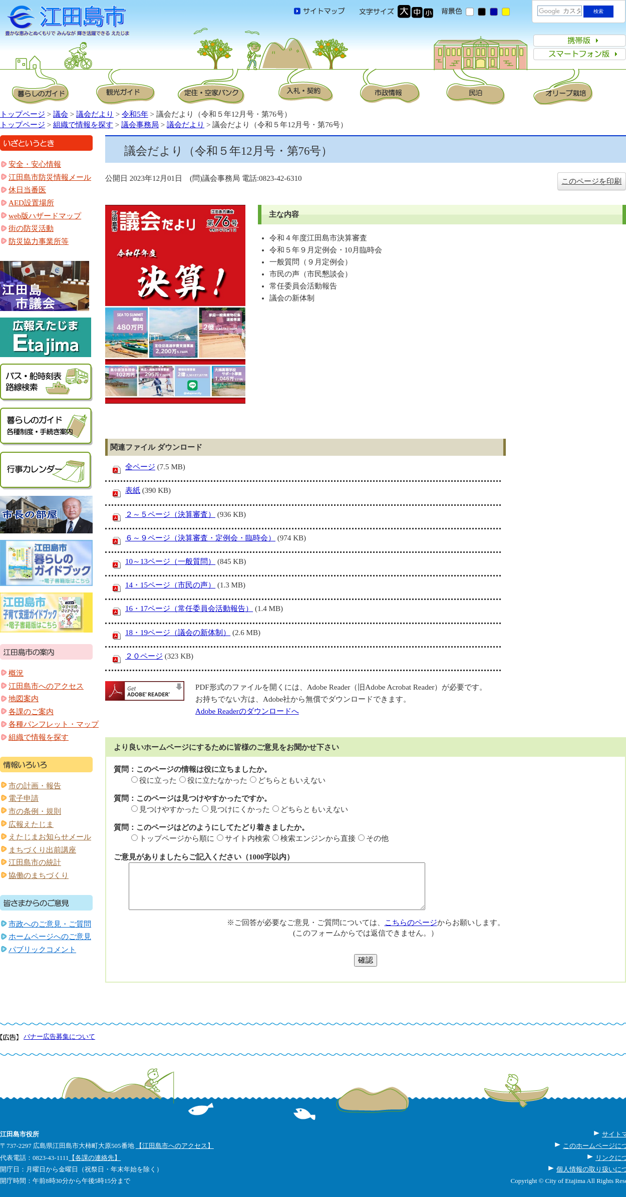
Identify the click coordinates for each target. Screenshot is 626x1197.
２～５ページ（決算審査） (170, 514)
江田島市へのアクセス (46, 686)
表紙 (132, 490)
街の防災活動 (31, 228)
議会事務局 (140, 125)
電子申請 (24, 798)
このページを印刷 (591, 181)
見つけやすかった (169, 809)
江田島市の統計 (35, 862)
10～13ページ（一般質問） (170, 561)
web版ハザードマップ (45, 216)
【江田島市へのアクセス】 (175, 1145)
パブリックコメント (42, 950)
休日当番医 (27, 190)
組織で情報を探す (83, 125)
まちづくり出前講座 (42, 850)
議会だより (95, 114)
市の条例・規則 (35, 811)
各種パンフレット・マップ (54, 724)
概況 (16, 673)
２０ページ (144, 656)
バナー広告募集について (59, 1036)
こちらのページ (411, 923)
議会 (60, 114)
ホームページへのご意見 (50, 937)
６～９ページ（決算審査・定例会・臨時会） (200, 538)
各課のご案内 (31, 712)
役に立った (158, 780)
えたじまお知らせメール (50, 837)
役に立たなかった (217, 780)
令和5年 (135, 114)
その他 (377, 838)
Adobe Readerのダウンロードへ (247, 711)
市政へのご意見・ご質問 (50, 924)
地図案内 (24, 699)
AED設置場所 (31, 203)
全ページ (140, 467)
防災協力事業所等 (39, 241)
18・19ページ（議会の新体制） (177, 633)
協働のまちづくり (39, 875)
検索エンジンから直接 (318, 838)
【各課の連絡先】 (95, 1157)
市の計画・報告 (35, 786)
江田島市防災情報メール (50, 177)
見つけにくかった (240, 809)
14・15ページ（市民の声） (170, 585)
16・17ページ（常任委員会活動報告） (189, 609)
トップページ (22, 114)
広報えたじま (31, 824)
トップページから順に (176, 838)
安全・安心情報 (35, 164)
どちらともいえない (292, 780)
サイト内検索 (247, 838)
